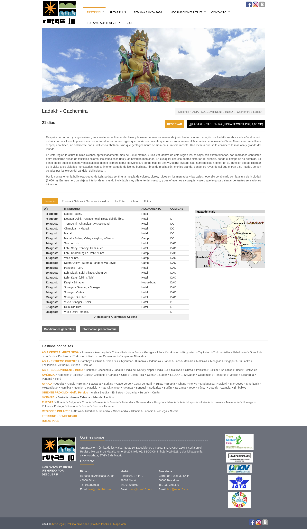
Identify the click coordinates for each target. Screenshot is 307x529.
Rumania (73, 406)
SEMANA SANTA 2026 (148, 12)
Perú (58, 378)
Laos (178, 361)
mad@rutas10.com (140, 489)
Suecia (97, 406)
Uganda (213, 387)
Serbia (85, 406)
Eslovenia (100, 402)
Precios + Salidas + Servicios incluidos (85, 201)
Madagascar (207, 383)
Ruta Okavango (109, 387)
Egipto (159, 383)
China (99, 361)
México (233, 374)
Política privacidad (78, 524)
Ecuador (162, 374)
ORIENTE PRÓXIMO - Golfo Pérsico (65, 392)
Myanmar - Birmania (133, 361)
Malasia (188, 361)
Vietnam (63, 365)
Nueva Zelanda (80, 397)
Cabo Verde (123, 383)
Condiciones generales (59, 329)
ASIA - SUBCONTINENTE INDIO (212, 111)
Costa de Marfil (143, 383)
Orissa (189, 369)
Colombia (99, 374)
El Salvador (188, 374)
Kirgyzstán (188, 352)
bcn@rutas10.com (178, 489)
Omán (156, 392)
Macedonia (233, 402)
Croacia (86, 402)
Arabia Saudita (100, 392)
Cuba (150, 374)
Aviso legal (57, 524)
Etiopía (170, 383)
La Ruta (120, 201)
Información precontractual (99, 329)
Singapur (229, 361)
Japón (168, 361)
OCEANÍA (48, 397)
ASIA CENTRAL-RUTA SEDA (60, 352)
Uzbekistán (240, 352)
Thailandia (48, 365)
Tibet (239, 369)
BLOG (129, 23)
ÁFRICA (47, 383)
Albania (61, 402)
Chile (124, 374)
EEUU (174, 374)
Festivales (251, 369)
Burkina (108, 383)
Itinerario (50, 201)
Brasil (87, 374)
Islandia (171, 402)
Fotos (147, 201)
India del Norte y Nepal (140, 369)
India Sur (162, 369)
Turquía (144, 392)
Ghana (182, 383)
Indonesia (155, 361)
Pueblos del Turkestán (71, 356)
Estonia (114, 402)
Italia (182, 402)
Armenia (87, 352)
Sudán (168, 387)
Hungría (159, 402)
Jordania (131, 392)
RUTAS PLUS (117, 12)
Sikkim (214, 369)
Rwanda (128, 387)
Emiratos (117, 392)
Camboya (86, 361)
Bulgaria (74, 402)
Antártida (90, 411)
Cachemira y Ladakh (249, 111)
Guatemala (204, 374)
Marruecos (236, 383)
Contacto (219, 12)
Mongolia (215, 361)
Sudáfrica (155, 387)
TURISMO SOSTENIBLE (102, 23)
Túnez (201, 387)
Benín (82, 383)
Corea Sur (112, 361)
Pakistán (201, 369)
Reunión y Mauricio (85, 387)
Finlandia (127, 402)
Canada (113, 374)
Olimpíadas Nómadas (132, 356)
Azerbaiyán (102, 352)
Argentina (64, 374)
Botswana (95, 383)
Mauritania (252, 383)
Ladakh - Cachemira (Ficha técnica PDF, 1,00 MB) (226, 124)
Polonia (46, 406)
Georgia (149, 352)
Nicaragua (247, 374)
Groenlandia (143, 402)
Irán (159, 352)
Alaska (77, 411)
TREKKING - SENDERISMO (59, 416)
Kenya (193, 383)
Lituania (218, 402)
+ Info (134, 201)
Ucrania (109, 406)
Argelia (59, 383)
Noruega (248, 402)
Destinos (94, 12)
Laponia (193, 402)
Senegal (141, 387)
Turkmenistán (221, 352)
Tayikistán (204, 352)
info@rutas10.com (99, 489)
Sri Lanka (244, 361)
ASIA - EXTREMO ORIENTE (59, 361)
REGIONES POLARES (56, 411)
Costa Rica (137, 374)
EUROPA (47, 402)
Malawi (223, 383)
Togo (192, 387)
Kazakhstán (172, 352)
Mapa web (119, 524)
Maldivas (201, 361)
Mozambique (50, 387)
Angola (71, 383)
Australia (63, 397)
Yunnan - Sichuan (81, 365)
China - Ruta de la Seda (126, 352)
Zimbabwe (240, 387)
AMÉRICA (48, 374)
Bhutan (90, 369)
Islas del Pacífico (103, 397)
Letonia (205, 402)
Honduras (221, 374)
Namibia (66, 387)
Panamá (47, 378)
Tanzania (180, 387)
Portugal (59, 406)
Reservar (174, 124)
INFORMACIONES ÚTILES (186, 12)
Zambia (225, 387)
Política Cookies (101, 524)
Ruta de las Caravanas (102, 356)
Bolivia (76, 374)
